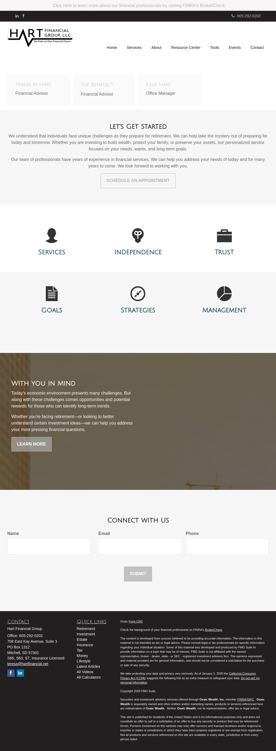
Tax (80, 650)
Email (104, 533)
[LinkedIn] (17, 16)
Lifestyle (84, 661)
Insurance (85, 645)
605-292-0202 (246, 16)
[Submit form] (138, 574)
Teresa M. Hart (33, 84)
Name (13, 533)
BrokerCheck (213, 629)
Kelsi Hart (158, 84)
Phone (192, 533)
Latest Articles (88, 666)
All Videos (85, 672)
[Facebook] (23, 16)
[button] (134, 38)
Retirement (86, 629)
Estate (82, 639)
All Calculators (89, 677)
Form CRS (136, 621)
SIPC (250, 699)
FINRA (241, 699)
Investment (86, 634)
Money (82, 656)
